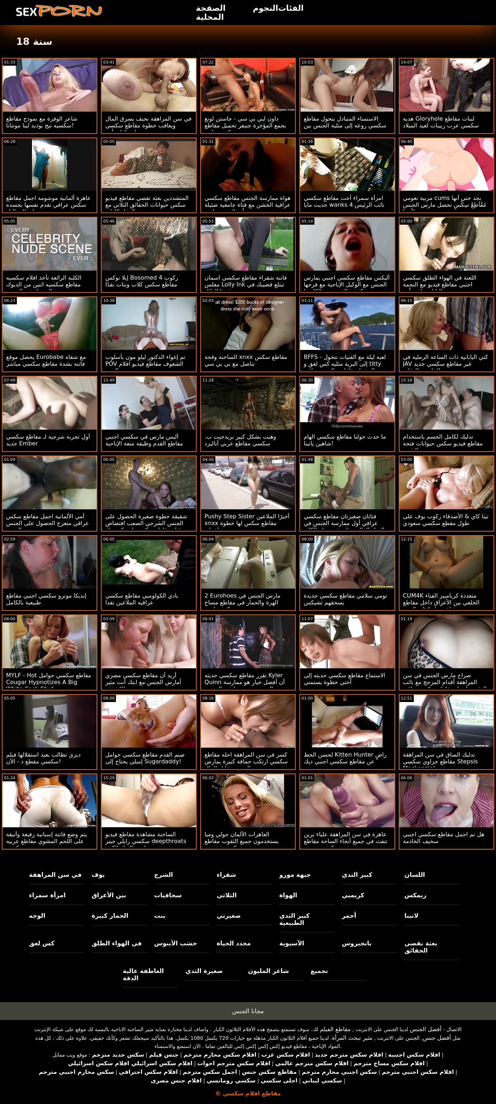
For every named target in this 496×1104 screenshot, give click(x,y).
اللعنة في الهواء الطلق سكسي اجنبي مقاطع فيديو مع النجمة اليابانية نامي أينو (440, 284)
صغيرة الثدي (204, 970)
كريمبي (353, 895)
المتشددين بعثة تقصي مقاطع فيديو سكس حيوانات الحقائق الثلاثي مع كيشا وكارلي (146, 205)
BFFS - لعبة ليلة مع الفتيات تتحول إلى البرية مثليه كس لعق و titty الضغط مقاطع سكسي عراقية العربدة (345, 367)
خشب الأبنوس (175, 943)
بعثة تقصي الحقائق (420, 947)
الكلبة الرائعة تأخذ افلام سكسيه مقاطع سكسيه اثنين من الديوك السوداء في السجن (43, 284)
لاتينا (411, 915)
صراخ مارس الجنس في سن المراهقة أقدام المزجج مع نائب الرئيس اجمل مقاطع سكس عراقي (445, 682)
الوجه (37, 915)
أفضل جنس (437, 1037)
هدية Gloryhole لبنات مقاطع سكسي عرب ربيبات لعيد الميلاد (441, 122)
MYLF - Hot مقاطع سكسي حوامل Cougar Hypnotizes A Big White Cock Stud (48, 682)
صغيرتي (229, 915)
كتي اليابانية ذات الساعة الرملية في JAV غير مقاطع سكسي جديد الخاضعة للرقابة (445, 364)
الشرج (163, 874)
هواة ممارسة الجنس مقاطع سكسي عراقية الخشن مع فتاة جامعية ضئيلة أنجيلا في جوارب (248, 205)
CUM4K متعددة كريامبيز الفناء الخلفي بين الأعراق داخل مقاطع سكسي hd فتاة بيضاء (441, 602)
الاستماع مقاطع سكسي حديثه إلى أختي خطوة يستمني (344, 679)
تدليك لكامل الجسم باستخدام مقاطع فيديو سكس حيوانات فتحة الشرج (443, 443)
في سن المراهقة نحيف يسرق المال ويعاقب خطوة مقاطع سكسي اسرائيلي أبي (148, 125)
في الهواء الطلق (117, 943)
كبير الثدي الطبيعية (294, 919)
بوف (98, 874)
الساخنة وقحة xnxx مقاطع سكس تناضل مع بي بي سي (246, 360)
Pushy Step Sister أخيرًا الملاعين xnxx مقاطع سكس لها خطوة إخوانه (247, 523)
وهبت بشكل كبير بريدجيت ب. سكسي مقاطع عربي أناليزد (240, 440)
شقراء (226, 874)
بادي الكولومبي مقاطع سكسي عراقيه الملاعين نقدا (141, 599)
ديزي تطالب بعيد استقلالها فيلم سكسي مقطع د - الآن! (43, 758)
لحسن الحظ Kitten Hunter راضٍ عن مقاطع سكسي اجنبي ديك (345, 758)
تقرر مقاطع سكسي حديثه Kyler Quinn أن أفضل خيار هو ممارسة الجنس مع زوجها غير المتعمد (245, 682)
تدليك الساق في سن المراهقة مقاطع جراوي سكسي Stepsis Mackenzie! (440, 761)
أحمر (349, 915)
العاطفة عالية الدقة (143, 974)
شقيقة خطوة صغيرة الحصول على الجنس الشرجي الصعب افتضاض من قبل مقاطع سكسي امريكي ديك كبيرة (147, 526)
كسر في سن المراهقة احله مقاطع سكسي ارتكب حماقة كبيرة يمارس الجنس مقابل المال (246, 761)
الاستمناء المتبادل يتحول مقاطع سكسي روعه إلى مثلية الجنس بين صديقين (345, 125)
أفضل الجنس (425, 1029)
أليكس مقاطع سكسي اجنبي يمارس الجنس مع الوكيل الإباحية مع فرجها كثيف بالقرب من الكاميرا (347, 284)
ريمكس (415, 895)
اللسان (414, 874)
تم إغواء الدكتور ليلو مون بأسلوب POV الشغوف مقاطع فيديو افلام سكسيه (145, 364)
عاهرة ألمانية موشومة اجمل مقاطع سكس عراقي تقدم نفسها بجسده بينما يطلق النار (48, 205)
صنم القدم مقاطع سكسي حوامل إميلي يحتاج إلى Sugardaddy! (144, 758)
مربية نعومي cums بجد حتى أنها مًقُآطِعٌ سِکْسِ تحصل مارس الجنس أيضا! (444, 205)
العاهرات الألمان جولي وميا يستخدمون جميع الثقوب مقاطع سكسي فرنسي (242, 841)
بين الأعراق (109, 895)
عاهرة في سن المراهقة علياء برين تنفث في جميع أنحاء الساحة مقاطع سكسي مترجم (345, 841)
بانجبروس (356, 943)
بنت (159, 915)
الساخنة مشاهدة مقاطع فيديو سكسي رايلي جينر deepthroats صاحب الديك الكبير (145, 841)
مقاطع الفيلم (335, 1029)
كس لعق (42, 943)
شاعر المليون (268, 970)
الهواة (288, 895)
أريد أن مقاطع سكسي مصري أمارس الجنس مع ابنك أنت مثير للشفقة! (143, 682)
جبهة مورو (295, 874)
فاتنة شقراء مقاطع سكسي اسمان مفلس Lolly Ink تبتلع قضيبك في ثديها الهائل (246, 284)
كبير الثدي (357, 874)
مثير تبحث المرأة (352, 1037)
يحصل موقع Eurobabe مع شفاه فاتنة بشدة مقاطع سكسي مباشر (46, 360)
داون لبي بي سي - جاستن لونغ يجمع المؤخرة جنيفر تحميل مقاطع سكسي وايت (245, 125)
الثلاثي (227, 895)
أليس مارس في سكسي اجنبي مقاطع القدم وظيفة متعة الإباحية (144, 440)
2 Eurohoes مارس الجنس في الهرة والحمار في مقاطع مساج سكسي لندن (242, 602)
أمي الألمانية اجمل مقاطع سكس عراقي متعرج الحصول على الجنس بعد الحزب (47, 523)
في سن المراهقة (55, 874)
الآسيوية (291, 943)
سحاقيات (168, 895)
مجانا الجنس (248, 1011)
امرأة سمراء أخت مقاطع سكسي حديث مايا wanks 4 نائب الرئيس (344, 201)
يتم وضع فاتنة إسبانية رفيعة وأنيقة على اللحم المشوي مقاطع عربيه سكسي (46, 841)
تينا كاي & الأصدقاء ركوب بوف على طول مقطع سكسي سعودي (446, 520)
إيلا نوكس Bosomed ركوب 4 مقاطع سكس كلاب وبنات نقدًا (141, 281)
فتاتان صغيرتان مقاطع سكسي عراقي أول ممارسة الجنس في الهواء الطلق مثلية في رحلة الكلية (344, 523)
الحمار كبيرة (110, 915)
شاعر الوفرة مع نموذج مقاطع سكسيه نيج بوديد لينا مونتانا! (42, 122)
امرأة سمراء (47, 895)
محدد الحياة (234, 943)
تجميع (319, 970)
